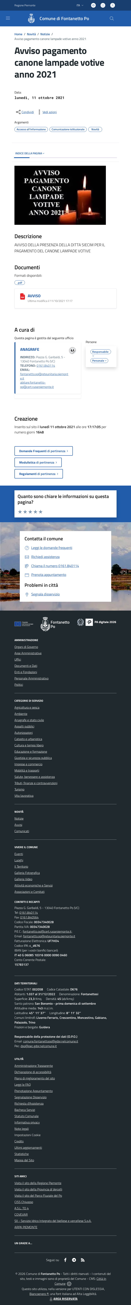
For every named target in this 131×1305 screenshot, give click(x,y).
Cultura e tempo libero (29, 745)
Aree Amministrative (28, 653)
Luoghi (18, 860)
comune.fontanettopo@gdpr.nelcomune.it (50, 1041)
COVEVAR (21, 1214)
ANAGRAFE (29, 349)
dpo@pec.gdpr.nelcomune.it (39, 1046)
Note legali (21, 1128)
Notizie (45, 34)
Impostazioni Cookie (27, 1135)
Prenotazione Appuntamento (33, 1090)
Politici (18, 684)
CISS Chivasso (23, 1201)
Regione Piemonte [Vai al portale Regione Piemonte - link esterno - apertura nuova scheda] (24, 5)
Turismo (19, 789)
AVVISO (34, 296)
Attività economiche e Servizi (33, 885)
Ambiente (20, 713)
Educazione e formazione (30, 751)
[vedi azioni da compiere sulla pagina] (46, 112)
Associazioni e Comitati (29, 891)
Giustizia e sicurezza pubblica (33, 757)
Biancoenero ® (39, 1293)
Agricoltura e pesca (26, 707)
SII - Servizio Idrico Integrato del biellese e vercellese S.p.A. (52, 1220)
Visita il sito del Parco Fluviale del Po (38, 1195)
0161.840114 (46, 365)
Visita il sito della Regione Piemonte (37, 1183)
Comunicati (21, 831)
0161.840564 (29, 917)
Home (18, 34)
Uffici (17, 659)
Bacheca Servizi (24, 1109)
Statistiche (21, 1153)
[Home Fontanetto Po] (56, 18)
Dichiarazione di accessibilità (32, 1072)
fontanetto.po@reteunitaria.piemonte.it (44, 376)
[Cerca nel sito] (112, 18)
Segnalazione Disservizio (30, 1097)
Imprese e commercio (28, 764)
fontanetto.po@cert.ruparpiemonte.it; (47, 931)
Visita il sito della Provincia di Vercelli (38, 1189)
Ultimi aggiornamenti (28, 1147)
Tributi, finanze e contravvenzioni (35, 783)
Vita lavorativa (23, 795)
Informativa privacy (27, 1122)
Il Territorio (21, 866)
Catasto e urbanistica (28, 739)
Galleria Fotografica (27, 872)
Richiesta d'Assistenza (29, 1103)
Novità (31, 34)
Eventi (18, 853)
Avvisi (18, 824)
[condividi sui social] (24, 112)
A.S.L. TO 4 (21, 1208)
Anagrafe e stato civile (29, 720)
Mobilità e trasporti (26, 770)
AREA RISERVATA (63, 1298)
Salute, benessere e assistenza (34, 776)
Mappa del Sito (24, 1160)
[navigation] (8, 18)
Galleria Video (23, 879)
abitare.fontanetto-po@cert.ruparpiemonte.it (37, 384)
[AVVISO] (22, 296)
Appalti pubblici (24, 726)
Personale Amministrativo (31, 678)
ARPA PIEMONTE (25, 1227)
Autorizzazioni (23, 732)
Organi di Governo (26, 646)
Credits (19, 1141)
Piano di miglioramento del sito (34, 1078)
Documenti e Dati (25, 665)
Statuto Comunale (26, 1116)
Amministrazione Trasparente (33, 1065)
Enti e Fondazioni (25, 672)
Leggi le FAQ (22, 1084)
